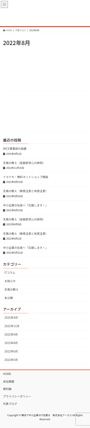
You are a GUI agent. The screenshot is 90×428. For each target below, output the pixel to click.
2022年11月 (12, 326)
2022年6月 (11, 351)
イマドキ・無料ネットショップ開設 (25, 177)
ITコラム (9, 272)
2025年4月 (11, 317)
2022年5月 (11, 360)
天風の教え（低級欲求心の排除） (24, 163)
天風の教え (11, 289)
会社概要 (8, 381)
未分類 (8, 298)
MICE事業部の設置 (15, 148)
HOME (7, 374)
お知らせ (10, 281)
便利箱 (7, 389)
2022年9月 (11, 334)
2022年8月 (11, 343)
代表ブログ (10, 404)
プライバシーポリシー (17, 396)
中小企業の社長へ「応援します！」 (25, 205)
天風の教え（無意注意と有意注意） (25, 191)
